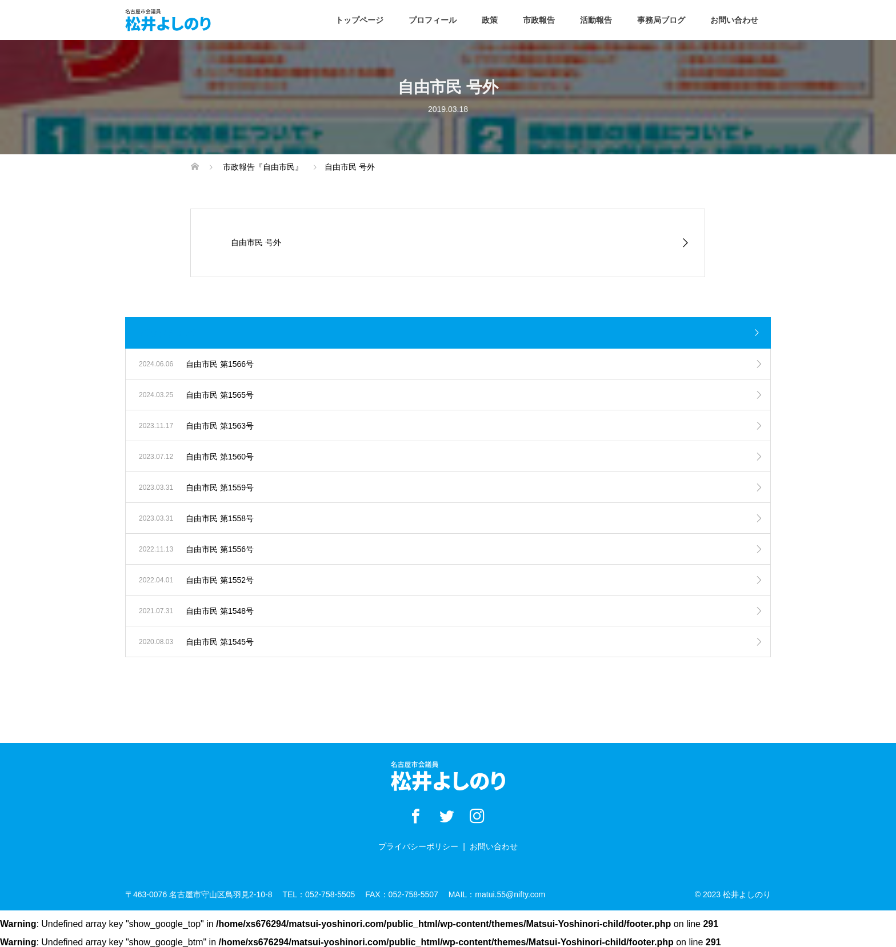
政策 (490, 20)
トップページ (359, 20)
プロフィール (433, 20)
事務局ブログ (661, 20)
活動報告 (596, 20)
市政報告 (539, 20)
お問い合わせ (734, 20)
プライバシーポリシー (418, 846)
